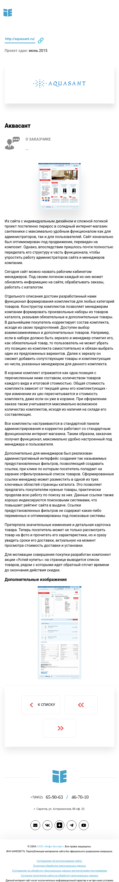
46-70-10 (79, 786)
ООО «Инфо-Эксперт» (50, 836)
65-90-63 (58, 786)
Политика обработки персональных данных (60, 855)
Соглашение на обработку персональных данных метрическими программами (59, 860)
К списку (42, 694)
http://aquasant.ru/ (21, 39)
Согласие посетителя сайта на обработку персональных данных (59, 865)
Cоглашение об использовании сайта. (59, 850)
